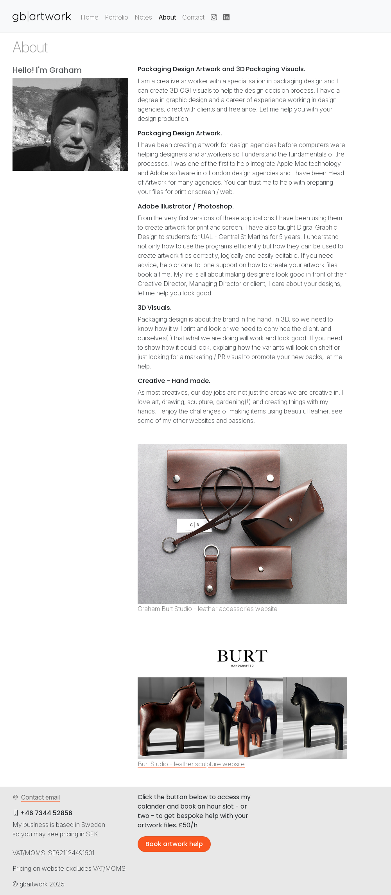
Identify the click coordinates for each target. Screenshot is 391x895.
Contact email (36, 797)
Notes (143, 17)
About (167, 17)
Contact (193, 17)
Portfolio (116, 17)
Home (90, 17)
